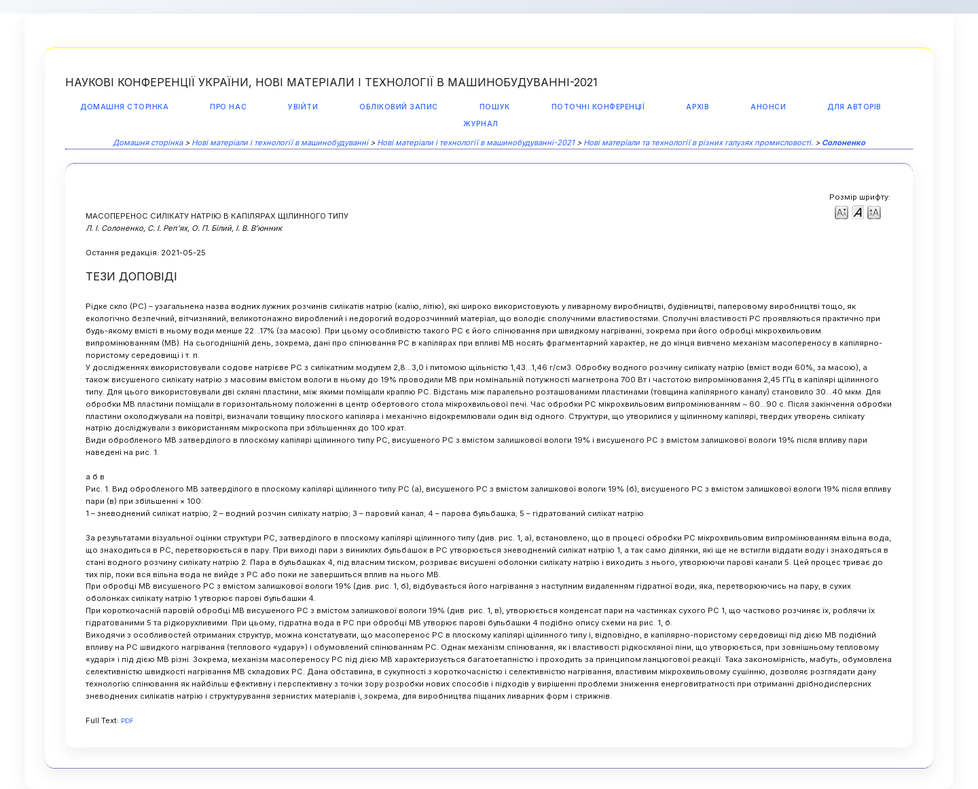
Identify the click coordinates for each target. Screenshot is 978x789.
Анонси (768, 107)
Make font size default (858, 211)
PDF (127, 720)
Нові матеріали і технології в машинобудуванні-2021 (476, 142)
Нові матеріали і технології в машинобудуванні (280, 142)
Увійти (303, 107)
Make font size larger (874, 211)
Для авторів (854, 107)
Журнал (480, 124)
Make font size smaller (841, 211)
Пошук (494, 107)
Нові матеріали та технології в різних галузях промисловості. (698, 142)
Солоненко (843, 142)
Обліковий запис (398, 107)
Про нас (228, 107)
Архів (697, 107)
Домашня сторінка (124, 107)
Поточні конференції (598, 107)
